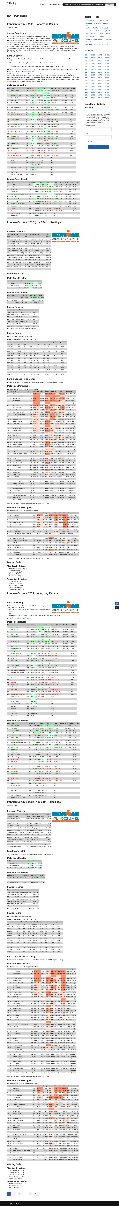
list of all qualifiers (22, 69)
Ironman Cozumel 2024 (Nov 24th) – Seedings (34, 801)
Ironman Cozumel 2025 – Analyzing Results (32, 24)
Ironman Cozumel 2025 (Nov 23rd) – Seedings (34, 222)
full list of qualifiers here (24, 618)
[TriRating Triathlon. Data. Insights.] (13, 4)
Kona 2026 (43, 4)
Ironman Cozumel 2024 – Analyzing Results (32, 593)
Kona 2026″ (35, 69)
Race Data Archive (54, 4)
